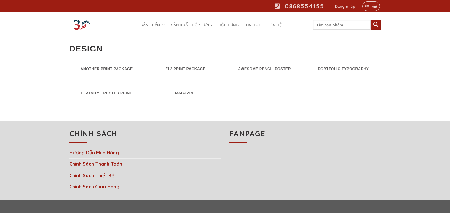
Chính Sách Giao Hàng (94, 187)
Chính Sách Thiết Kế (91, 175)
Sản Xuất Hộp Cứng (191, 24)
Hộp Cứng (228, 24)
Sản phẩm (153, 25)
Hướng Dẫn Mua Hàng (94, 153)
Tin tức (253, 24)
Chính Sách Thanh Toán (95, 164)
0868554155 (299, 6)
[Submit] (376, 25)
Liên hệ (274, 24)
